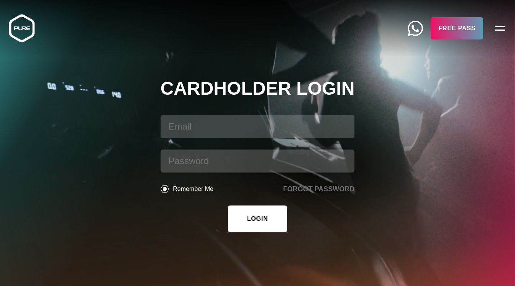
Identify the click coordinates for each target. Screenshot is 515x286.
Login (257, 218)
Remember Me (187, 189)
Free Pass (457, 28)
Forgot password (319, 189)
